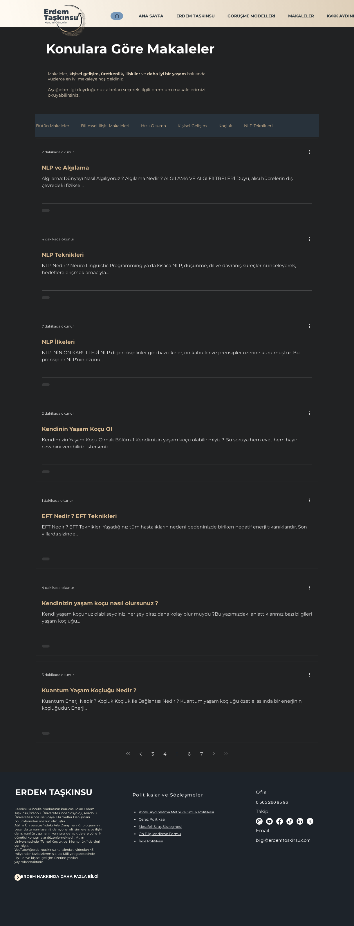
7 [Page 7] (201, 754)
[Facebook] (279, 821)
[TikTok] (289, 821)
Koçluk (225, 125)
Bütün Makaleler (52, 125)
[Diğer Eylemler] (311, 151)
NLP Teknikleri (258, 125)
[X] (310, 821)
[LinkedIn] (300, 821)
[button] (251, 15)
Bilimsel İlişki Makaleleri (105, 125)
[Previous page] (140, 754)
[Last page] (226, 754)
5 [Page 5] (177, 754)
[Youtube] (269, 821)
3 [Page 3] (152, 754)
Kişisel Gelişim (192, 125)
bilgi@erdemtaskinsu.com (283, 840)
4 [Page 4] (165, 754)
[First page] (128, 754)
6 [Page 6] (189, 754)
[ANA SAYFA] (117, 16)
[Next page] (213, 754)
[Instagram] (259, 821)
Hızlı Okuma (153, 125)
